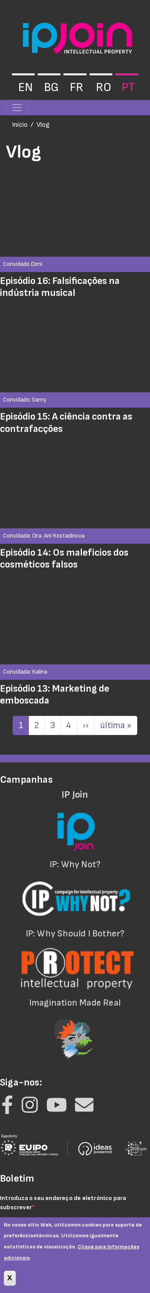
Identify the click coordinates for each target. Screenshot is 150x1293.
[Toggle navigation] (17, 107)
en (25, 87)
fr (76, 87)
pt (128, 87)
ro (103, 87)
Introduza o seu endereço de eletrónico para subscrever (63, 1203)
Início (20, 125)
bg (51, 87)
